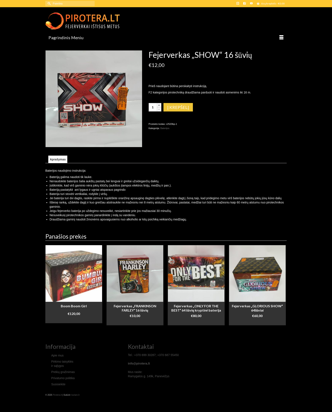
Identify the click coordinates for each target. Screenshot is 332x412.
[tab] (57, 159)
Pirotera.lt (57, 395)
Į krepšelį (178, 107)
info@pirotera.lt (139, 363)
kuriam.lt (75, 395)
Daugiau (196, 322)
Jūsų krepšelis (271, 3)
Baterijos (164, 128)
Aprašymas (58, 159)
